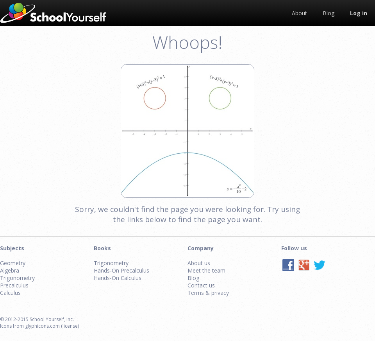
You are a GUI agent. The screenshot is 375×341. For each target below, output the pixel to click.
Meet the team (206, 270)
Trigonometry (17, 278)
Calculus (10, 292)
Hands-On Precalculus (121, 270)
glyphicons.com (42, 326)
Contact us (201, 285)
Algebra (9, 270)
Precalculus (14, 285)
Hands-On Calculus (117, 278)
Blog (193, 278)
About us (199, 263)
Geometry (12, 263)
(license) (70, 326)
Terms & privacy (208, 292)
